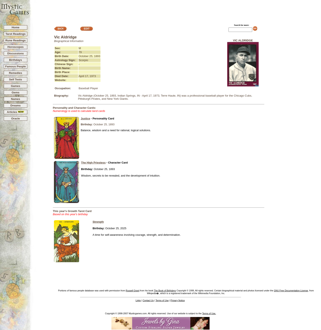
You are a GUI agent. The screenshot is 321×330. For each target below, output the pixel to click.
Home (15, 27)
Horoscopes (15, 46)
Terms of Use (162, 300)
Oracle (15, 118)
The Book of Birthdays (165, 290)
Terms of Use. (209, 313)
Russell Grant (132, 290)
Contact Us (148, 300)
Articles (15, 112)
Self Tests (15, 79)
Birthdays (15, 60)
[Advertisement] (175, 10)
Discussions (15, 53)
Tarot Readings (15, 33)
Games (15, 86)
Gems (15, 92)
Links (138, 300)
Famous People (15, 66)
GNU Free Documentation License (291, 290)
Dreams (15, 105)
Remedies (15, 73)
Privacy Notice (178, 300)
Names (15, 99)
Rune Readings (15, 40)
